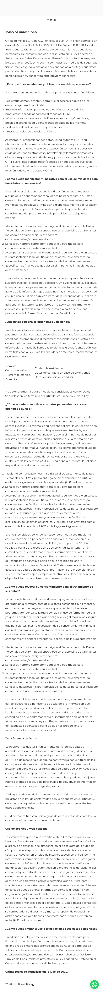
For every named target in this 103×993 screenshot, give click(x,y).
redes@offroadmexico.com (23, 920)
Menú (51, 19)
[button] (94, 984)
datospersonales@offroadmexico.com (68, 482)
